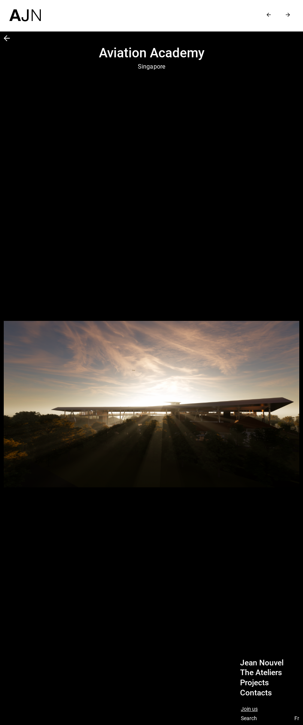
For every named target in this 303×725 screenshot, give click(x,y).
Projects (254, 683)
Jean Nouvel (262, 663)
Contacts (256, 693)
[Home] (25, 10)
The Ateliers (261, 672)
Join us (249, 709)
